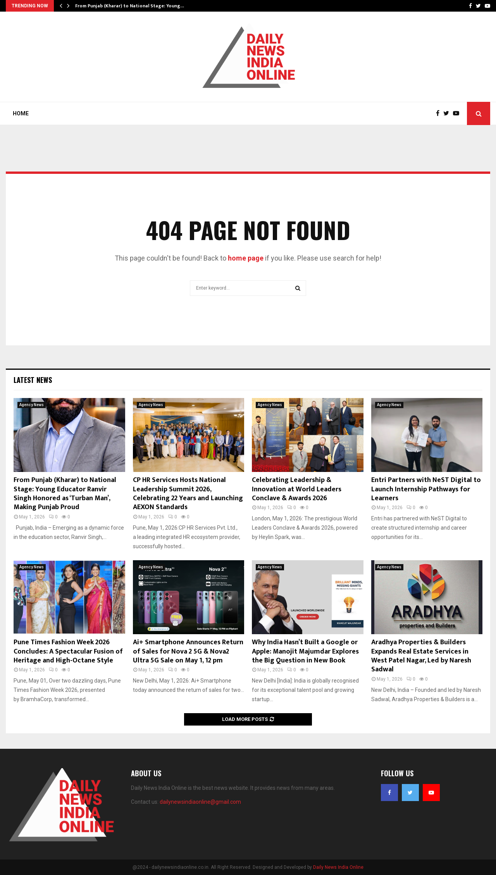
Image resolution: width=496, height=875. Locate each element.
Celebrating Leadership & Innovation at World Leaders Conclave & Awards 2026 (296, 489)
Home (21, 113)
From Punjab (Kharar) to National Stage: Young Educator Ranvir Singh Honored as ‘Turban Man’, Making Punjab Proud (65, 493)
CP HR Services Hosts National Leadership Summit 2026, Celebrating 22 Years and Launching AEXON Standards (188, 493)
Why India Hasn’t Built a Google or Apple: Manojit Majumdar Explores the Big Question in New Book (305, 651)
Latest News (33, 380)
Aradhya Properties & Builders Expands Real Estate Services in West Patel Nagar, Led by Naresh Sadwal (421, 656)
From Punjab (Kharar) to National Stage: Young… (129, 6)
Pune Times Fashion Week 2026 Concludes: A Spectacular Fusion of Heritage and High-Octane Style (68, 651)
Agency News (31, 405)
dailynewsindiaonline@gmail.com (200, 802)
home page (246, 258)
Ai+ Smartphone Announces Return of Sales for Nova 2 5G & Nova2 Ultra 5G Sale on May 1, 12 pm (188, 651)
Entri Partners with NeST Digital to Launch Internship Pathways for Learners (426, 489)
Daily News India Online (338, 867)
